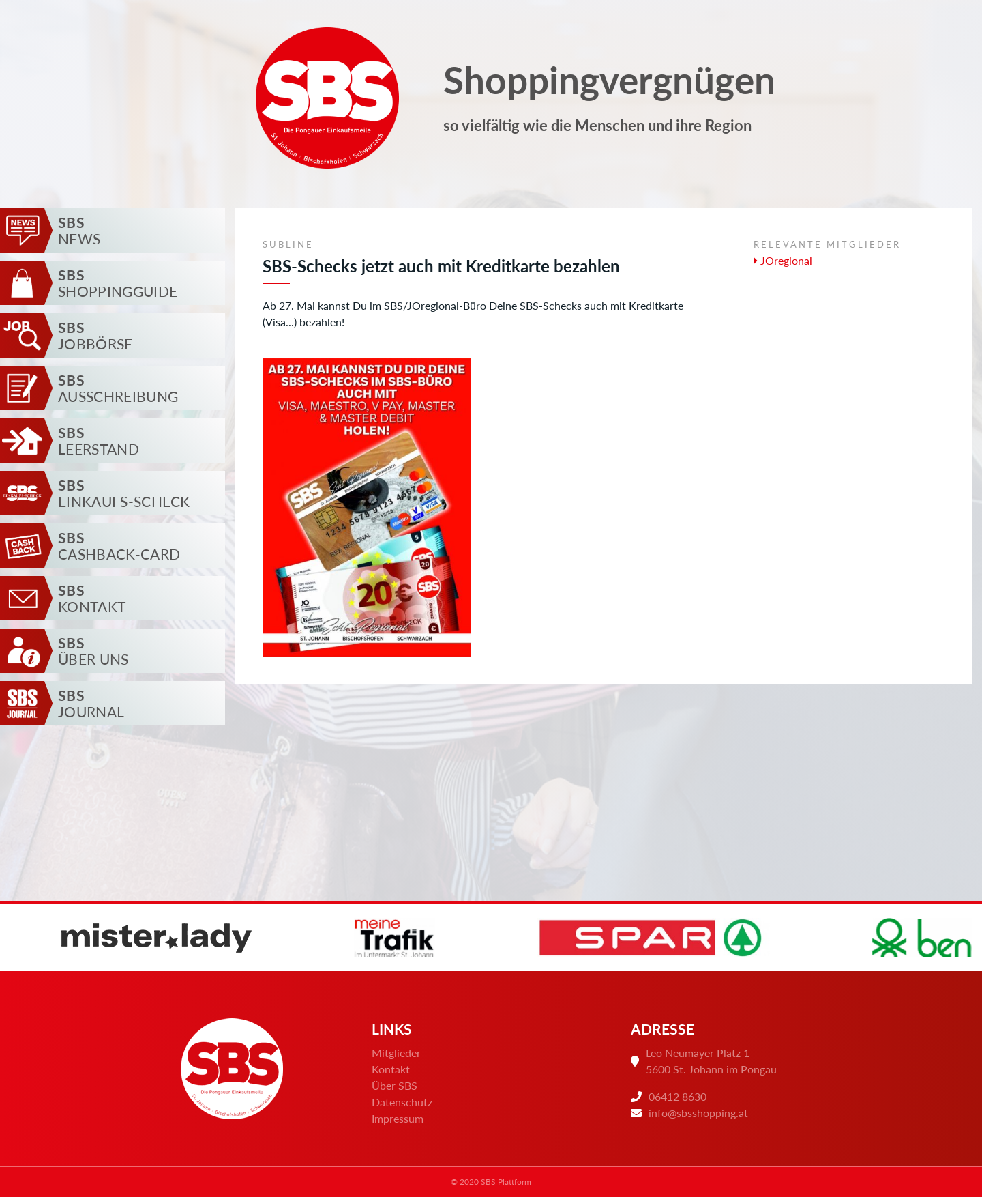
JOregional (783, 260)
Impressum (397, 1118)
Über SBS (394, 1085)
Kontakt (391, 1069)
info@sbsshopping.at (698, 1112)
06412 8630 (677, 1096)
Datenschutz (402, 1101)
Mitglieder (396, 1052)
